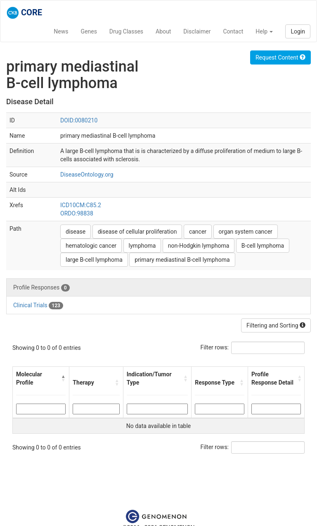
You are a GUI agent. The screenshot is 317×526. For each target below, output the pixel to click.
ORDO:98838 (76, 213)
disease (75, 231)
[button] (63, 378)
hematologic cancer (91, 245)
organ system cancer (245, 231)
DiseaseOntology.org (87, 174)
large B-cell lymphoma (94, 259)
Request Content (280, 57)
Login (298, 31)
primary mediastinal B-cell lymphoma (182, 259)
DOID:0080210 (78, 120)
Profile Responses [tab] (41, 288)
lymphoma (142, 245)
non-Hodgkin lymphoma (198, 245)
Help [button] (264, 31)
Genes (89, 31)
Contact (233, 31)
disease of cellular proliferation (137, 231)
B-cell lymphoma (262, 245)
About (163, 31)
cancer (197, 231)
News (61, 31)
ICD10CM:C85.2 (80, 205)
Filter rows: (215, 347)
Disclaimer (197, 31)
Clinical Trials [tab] (38, 305)
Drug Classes (126, 31)
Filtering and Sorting (275, 325)
